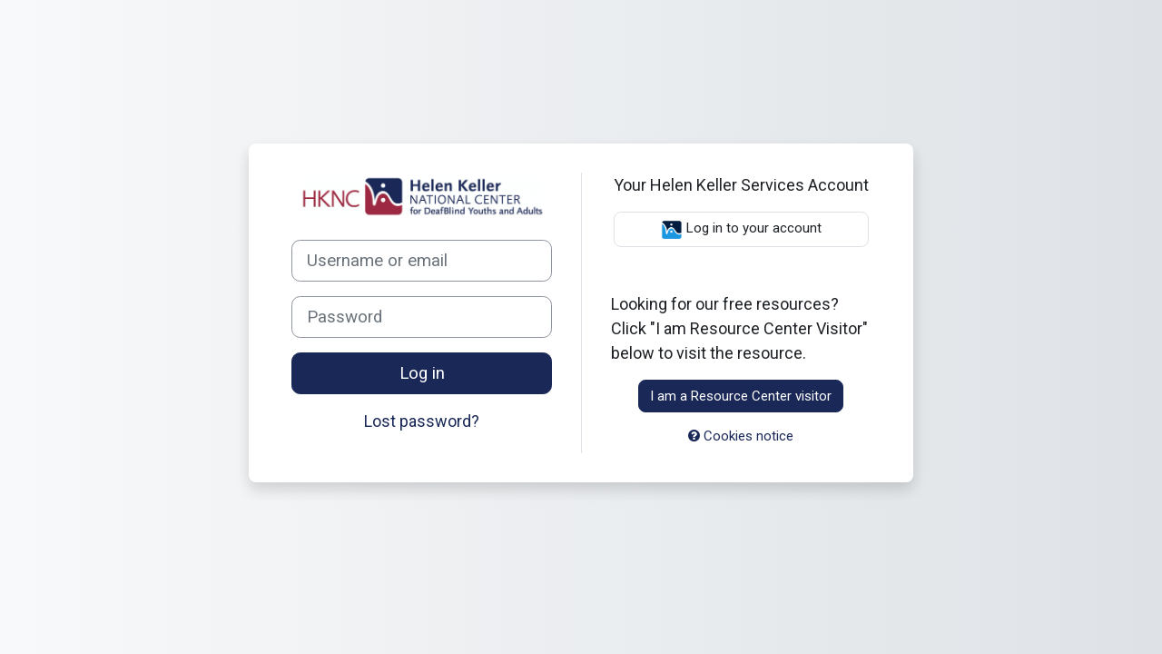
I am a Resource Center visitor (741, 396)
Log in (422, 373)
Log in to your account (741, 230)
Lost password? (421, 421)
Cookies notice (740, 436)
